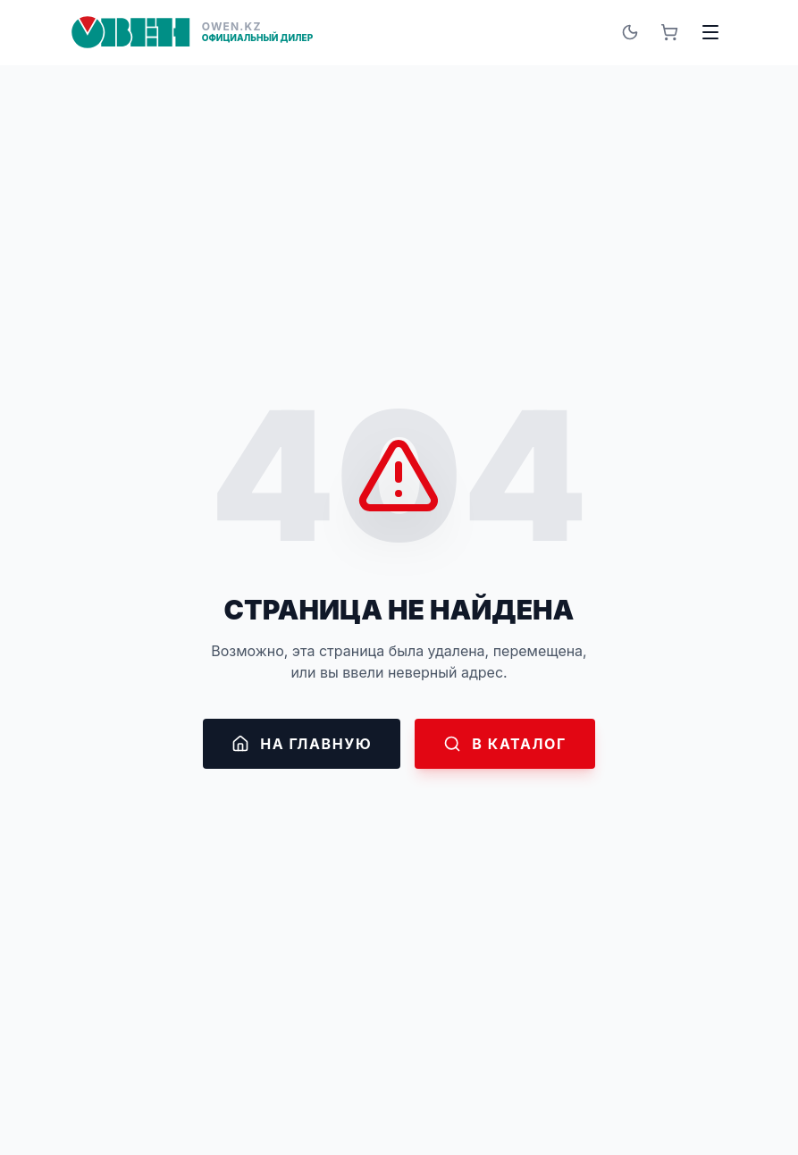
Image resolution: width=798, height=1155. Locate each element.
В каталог (505, 744)
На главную (301, 744)
